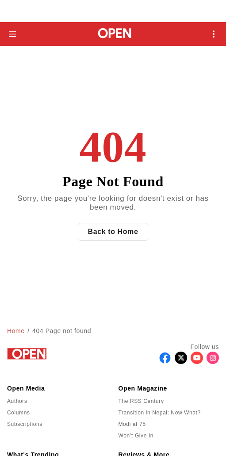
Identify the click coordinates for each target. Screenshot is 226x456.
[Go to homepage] (113, 33)
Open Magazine (143, 388)
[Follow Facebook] (165, 361)
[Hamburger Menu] (12, 34)
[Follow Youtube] (197, 361)
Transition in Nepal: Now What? (160, 413)
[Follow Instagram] (213, 361)
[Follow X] (181, 361)
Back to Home (113, 231)
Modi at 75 (132, 424)
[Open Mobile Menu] (213, 34)
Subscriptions (24, 424)
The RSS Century (141, 401)
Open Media (26, 388)
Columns (18, 413)
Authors (17, 401)
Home (16, 330)
